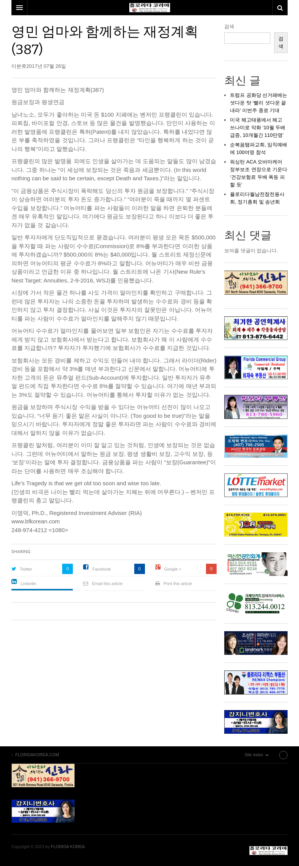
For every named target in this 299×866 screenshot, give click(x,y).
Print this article (178, 583)
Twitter (26, 569)
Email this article (107, 583)
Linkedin (28, 583)
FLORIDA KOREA (68, 846)
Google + (173, 569)
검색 (229, 26)
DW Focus (149, 7)
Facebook (101, 569)
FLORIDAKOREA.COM (268, 850)
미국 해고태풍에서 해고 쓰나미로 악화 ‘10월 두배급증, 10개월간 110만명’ (257, 127)
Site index (268, 754)
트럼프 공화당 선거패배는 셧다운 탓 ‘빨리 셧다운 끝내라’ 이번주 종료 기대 (258, 102)
